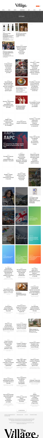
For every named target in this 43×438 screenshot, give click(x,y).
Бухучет (4, 32)
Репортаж (4, 142)
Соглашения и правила (33, 414)
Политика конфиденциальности (9, 414)
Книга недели (31, 196)
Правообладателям (20, 414)
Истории (17, 68)
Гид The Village (18, 32)
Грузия (4, 50)
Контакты (26, 414)
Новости (21, 45)
